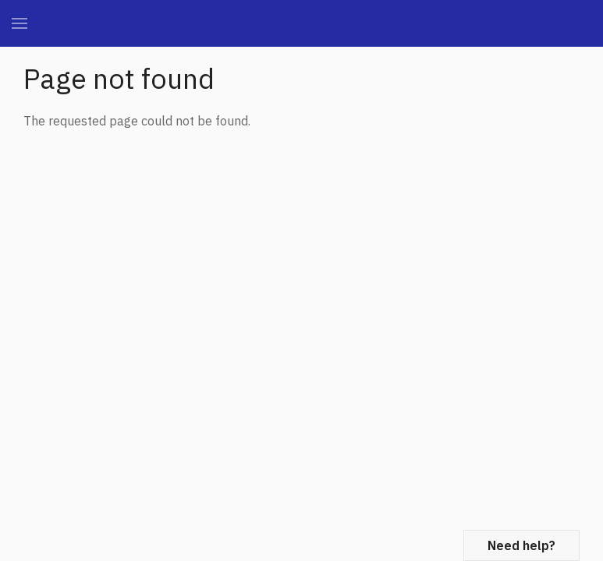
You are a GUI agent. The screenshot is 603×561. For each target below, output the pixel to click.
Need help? (521, 545)
